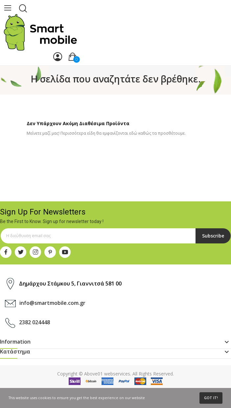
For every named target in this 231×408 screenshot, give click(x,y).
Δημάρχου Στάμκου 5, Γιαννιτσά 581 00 (70, 283)
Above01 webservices (107, 374)
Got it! (211, 398)
